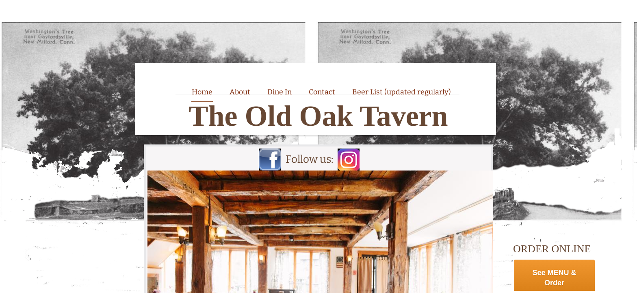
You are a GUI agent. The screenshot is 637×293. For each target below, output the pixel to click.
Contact (322, 91)
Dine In (279, 91)
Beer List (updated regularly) (401, 91)
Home (202, 91)
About (240, 91)
